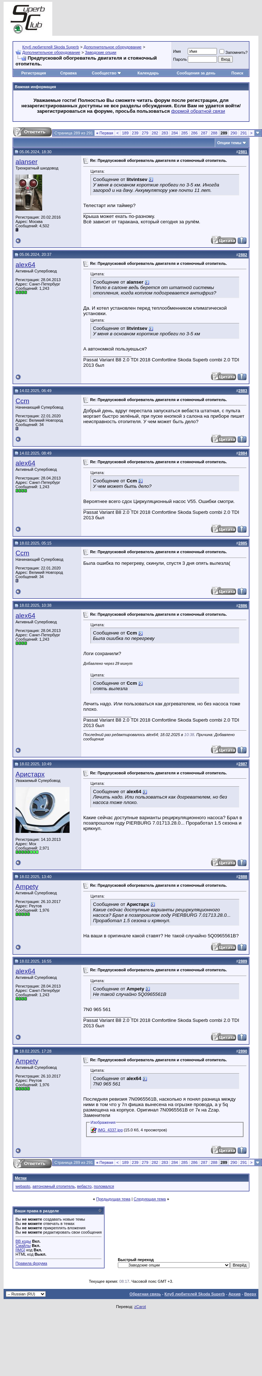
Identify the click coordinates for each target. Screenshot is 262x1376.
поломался (104, 1186)
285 (184, 133)
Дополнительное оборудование (113, 47)
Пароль (180, 59)
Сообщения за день (196, 73)
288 (214, 133)
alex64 (25, 264)
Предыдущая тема (113, 1199)
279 (145, 133)
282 (155, 133)
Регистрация (33, 73)
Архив (234, 1294)
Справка (68, 73)
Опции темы (229, 143)
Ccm (22, 401)
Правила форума (31, 1263)
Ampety (26, 886)
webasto (22, 1186)
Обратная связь (145, 1294)
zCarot (140, 1306)
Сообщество (106, 73)
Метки (21, 1178)
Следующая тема (150, 1199)
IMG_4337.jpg (110, 1130)
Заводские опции (100, 52)
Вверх (250, 1294)
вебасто (84, 1186)
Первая (104, 133)
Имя (177, 51)
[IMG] (20, 1250)
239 (135, 133)
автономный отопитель (53, 1186)
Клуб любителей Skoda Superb (50, 47)
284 (174, 133)
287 (204, 133)
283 (164, 133)
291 (243, 133)
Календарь (148, 73)
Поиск (237, 73)
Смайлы (23, 1245)
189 (125, 133)
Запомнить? (233, 52)
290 (233, 133)
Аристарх (30, 774)
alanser (26, 161)
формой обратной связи (198, 111)
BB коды (23, 1241)
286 (194, 133)
